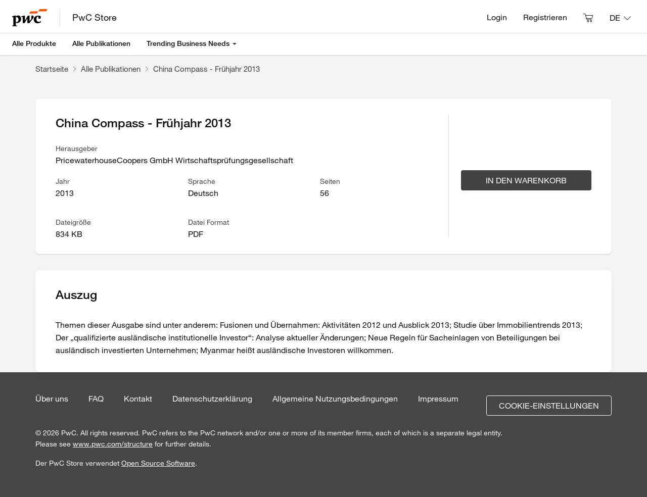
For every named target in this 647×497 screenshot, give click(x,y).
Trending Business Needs (188, 43)
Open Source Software (158, 463)
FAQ (96, 398)
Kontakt (138, 398)
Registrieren (545, 17)
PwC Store (94, 17)
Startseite (51, 68)
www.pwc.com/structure (113, 444)
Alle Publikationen (101, 43)
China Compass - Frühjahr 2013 (206, 68)
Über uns (51, 398)
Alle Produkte (34, 43)
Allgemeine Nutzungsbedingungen (335, 398)
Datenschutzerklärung (212, 398)
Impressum (438, 398)
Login (497, 17)
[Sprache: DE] (620, 17)
